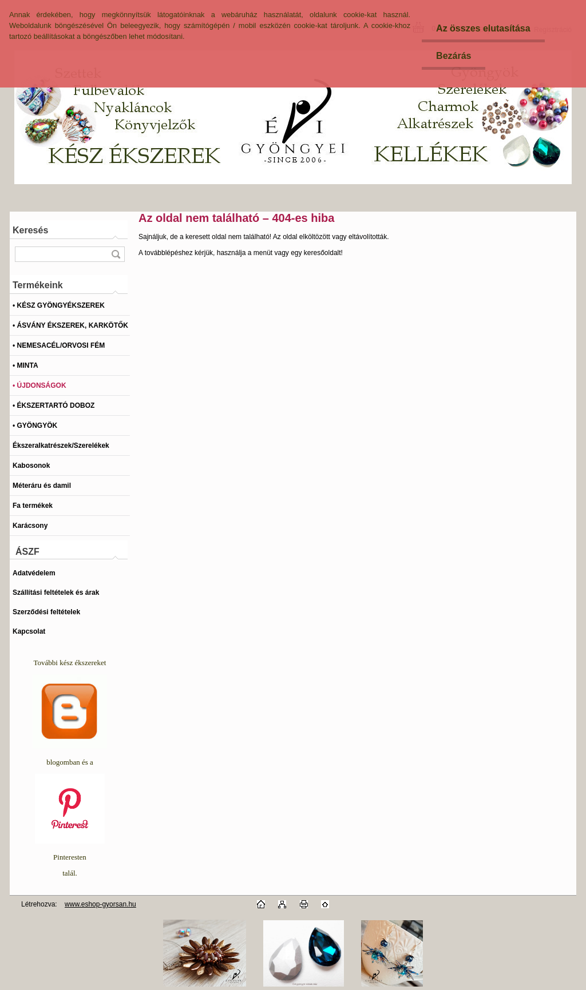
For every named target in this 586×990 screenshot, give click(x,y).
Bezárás (453, 56)
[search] (115, 254)
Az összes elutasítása (483, 28)
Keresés (30, 230)
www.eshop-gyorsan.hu (100, 904)
